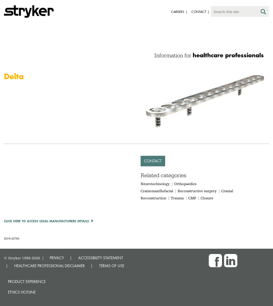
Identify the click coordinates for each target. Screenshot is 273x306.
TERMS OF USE (111, 265)
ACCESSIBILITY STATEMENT (100, 257)
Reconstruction (153, 198)
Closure (207, 198)
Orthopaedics (185, 184)
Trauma (177, 198)
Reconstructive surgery (197, 191)
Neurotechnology (155, 184)
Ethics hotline (22, 292)
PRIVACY (57, 257)
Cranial (227, 191)
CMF (192, 198)
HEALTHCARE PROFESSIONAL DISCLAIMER (49, 265)
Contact (153, 160)
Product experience (27, 281)
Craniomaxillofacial (157, 191)
